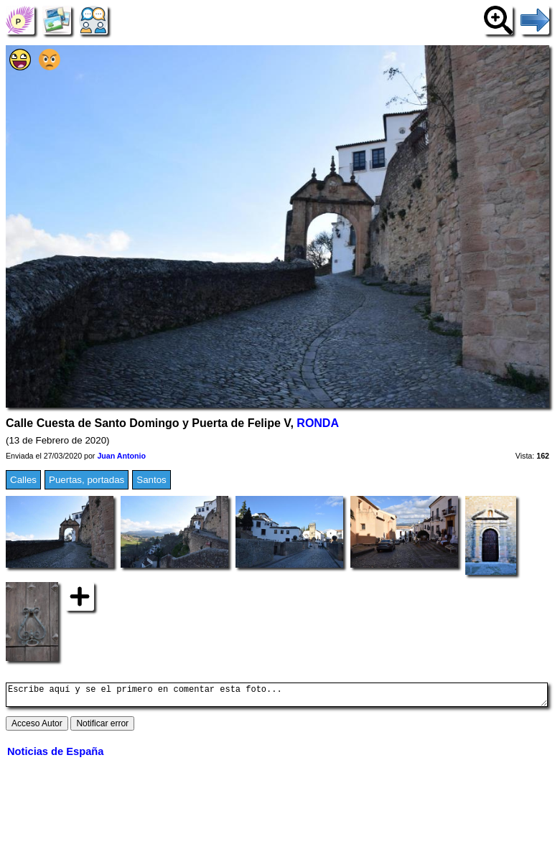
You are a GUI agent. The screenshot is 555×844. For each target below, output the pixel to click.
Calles (23, 479)
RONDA (318, 423)
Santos (151, 479)
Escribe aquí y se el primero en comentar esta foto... (277, 697)
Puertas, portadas (86, 479)
